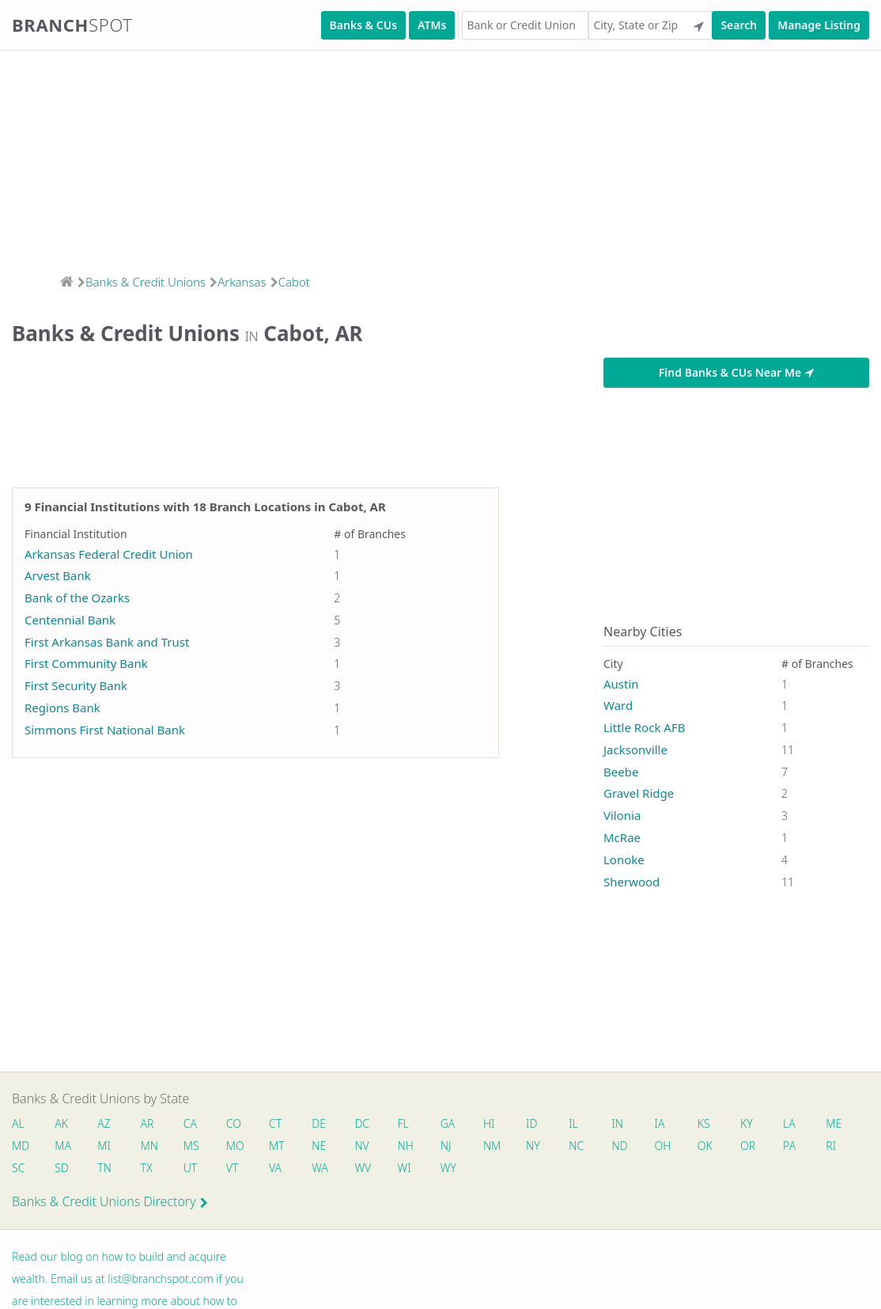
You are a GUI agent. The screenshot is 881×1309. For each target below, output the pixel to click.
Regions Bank (62, 707)
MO (234, 1145)
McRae (622, 837)
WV (362, 1167)
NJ (446, 1145)
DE (319, 1123)
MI (104, 1145)
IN (617, 1123)
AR (147, 1123)
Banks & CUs (363, 24)
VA (275, 1167)
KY (746, 1123)
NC (576, 1145)
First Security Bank (76, 685)
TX (147, 1167)
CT (275, 1123)
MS (191, 1145)
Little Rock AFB (644, 727)
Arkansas (242, 282)
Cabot (294, 282)
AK (61, 1123)
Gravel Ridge (638, 793)
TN (104, 1167)
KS (704, 1123)
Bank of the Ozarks (77, 597)
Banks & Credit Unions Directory (110, 1201)
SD (62, 1167)
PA (789, 1145)
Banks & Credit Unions (145, 282)
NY (533, 1145)
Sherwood (631, 882)
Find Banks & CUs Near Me (736, 372)
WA (319, 1167)
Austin (621, 684)
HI (488, 1123)
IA (660, 1123)
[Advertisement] (440, 157)
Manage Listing (818, 24)
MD (20, 1145)
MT (277, 1145)
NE (319, 1145)
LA (789, 1123)
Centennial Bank (70, 620)
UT (190, 1167)
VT (232, 1167)
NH (406, 1145)
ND (619, 1145)
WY (448, 1167)
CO (233, 1123)
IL (573, 1123)
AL (18, 1123)
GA (448, 1123)
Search (738, 24)
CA (190, 1123)
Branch (72, 24)
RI (831, 1145)
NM (491, 1145)
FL (403, 1123)
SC (18, 1167)
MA (62, 1145)
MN (149, 1145)
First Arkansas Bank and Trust (107, 642)
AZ (104, 1123)
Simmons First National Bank (105, 730)
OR (747, 1145)
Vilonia (622, 815)
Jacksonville (635, 749)
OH (663, 1145)
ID (531, 1123)
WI (404, 1167)
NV (361, 1145)
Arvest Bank (58, 575)
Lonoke (624, 859)
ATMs (432, 24)
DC (361, 1123)
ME (833, 1123)
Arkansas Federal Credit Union (109, 554)
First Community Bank (86, 663)
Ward (618, 705)
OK (705, 1145)
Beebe (620, 772)
